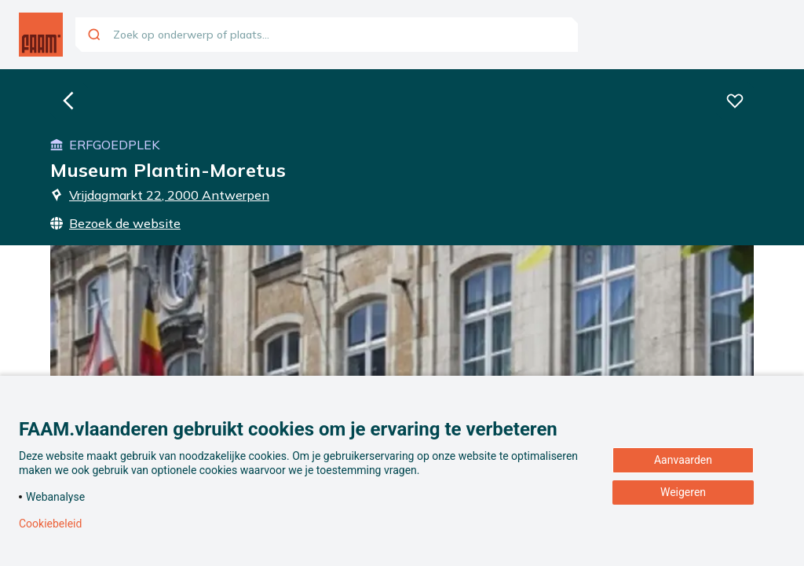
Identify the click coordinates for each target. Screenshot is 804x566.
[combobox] (326, 34)
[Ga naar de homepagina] (41, 35)
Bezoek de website (115, 223)
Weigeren (683, 492)
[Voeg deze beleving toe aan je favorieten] (735, 100)
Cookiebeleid (50, 523)
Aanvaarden (683, 460)
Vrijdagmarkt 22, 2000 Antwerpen (159, 195)
